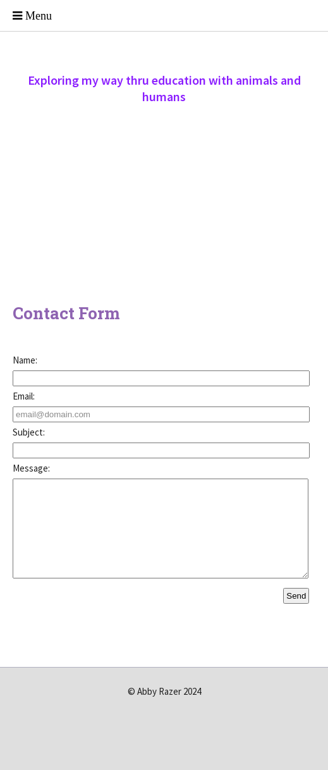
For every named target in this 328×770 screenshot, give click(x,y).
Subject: (29, 432)
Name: (25, 360)
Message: (31, 468)
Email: (24, 396)
